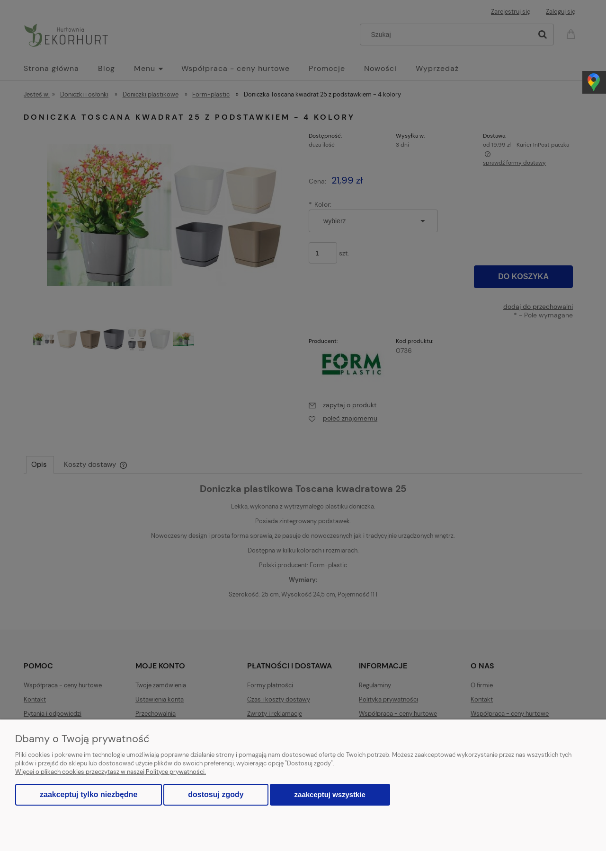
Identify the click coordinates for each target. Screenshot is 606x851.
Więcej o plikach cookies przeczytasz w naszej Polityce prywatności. (110, 772)
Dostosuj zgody (215, 794)
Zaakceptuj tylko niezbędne (88, 794)
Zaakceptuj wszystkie (329, 794)
